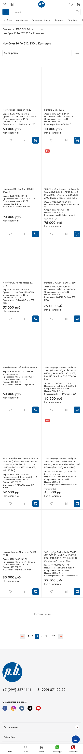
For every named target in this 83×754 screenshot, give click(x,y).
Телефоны (73, 20)
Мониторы (59, 20)
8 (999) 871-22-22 (51, 689)
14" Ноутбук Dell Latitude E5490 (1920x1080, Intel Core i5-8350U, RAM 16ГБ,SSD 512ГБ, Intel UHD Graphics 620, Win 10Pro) (61, 557)
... (37, 29)
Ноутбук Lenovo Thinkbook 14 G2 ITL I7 (19, 554)
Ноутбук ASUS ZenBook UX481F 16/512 (19, 190)
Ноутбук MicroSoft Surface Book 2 (20, 367)
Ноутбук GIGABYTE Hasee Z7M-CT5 (19, 284)
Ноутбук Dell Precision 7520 (17, 109)
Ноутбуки (7, 20)
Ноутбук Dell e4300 (54, 109)
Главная (7, 29)
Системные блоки (41, 20)
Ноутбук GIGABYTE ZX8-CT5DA (60, 282)
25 (53, 636)
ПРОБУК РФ (23, 29)
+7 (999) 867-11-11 (16, 689)
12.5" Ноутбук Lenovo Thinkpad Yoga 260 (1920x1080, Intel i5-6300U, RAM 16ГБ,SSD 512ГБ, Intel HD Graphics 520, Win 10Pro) (62, 463)
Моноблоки (22, 20)
